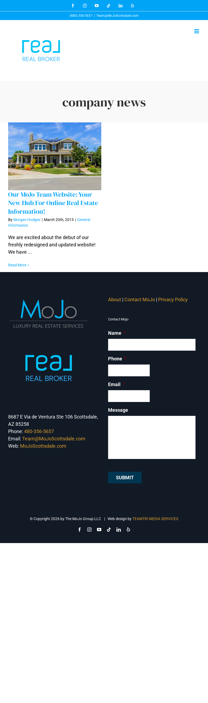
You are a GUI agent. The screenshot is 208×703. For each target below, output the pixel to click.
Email (116, 384)
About (114, 299)
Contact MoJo (139, 299)
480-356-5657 (39, 431)
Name (117, 333)
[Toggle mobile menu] (197, 31)
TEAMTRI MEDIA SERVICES (155, 519)
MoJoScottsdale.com (43, 446)
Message (118, 410)
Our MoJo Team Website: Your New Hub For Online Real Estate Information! (53, 203)
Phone (117, 358)
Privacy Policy (173, 299)
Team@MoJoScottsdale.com (117, 16)
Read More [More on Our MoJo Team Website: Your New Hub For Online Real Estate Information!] (17, 265)
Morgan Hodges (26, 219)
